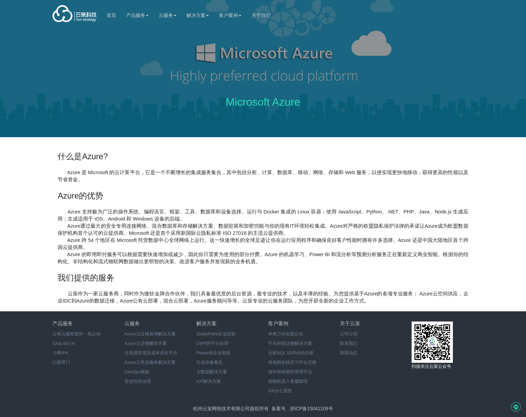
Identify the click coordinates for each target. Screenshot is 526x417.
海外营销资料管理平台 (290, 371)
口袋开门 (61, 362)
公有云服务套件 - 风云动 (76, 333)
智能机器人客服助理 (288, 381)
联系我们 (348, 343)
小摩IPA (60, 352)
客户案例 (230, 15)
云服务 (167, 15)
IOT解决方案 (208, 381)
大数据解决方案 (211, 371)
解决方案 (198, 15)
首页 (111, 15)
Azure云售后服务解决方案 (150, 362)
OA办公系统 (280, 390)
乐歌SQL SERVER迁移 (290, 352)
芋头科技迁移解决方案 (290, 343)
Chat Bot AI (63, 343)
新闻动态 (348, 352)
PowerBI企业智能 (213, 352)
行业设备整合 (209, 362)
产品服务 (137, 15)
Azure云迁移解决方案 (146, 343)
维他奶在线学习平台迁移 (292, 362)
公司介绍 (348, 333)
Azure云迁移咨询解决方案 (150, 333)
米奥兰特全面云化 (285, 333)
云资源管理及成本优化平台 (151, 352)
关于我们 (260, 15)
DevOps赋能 (137, 371)
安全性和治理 (138, 381)
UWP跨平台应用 (212, 343)
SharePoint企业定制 (216, 333)
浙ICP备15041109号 (311, 408)
